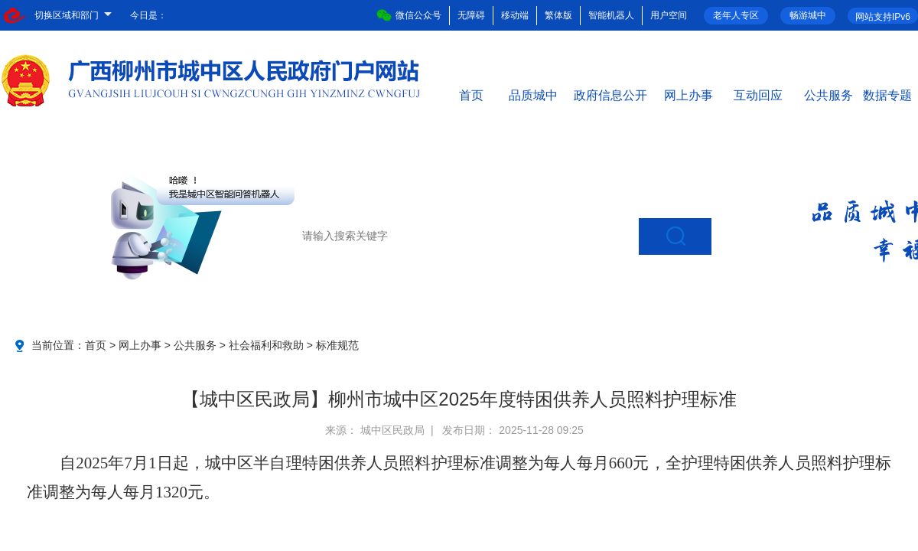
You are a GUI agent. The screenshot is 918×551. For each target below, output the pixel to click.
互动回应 (758, 94)
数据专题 (887, 94)
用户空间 (668, 15)
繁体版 (558, 15)
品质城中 (533, 94)
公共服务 (828, 94)
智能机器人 (611, 15)
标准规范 (337, 345)
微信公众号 (408, 15)
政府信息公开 (610, 94)
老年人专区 (736, 15)
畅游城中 (807, 15)
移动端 (515, 15)
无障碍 (471, 15)
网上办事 (688, 94)
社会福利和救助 (266, 345)
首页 (471, 94)
